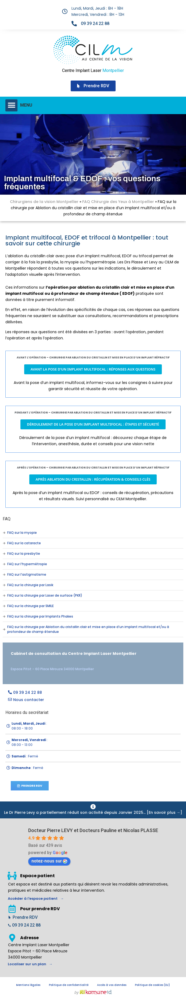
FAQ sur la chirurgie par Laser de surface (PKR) (44, 595)
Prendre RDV (25, 917)
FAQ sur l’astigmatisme (26, 574)
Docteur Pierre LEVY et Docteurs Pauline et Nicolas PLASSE (93, 830)
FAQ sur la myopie (22, 532)
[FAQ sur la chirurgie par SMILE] (4, 606)
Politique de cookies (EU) (152, 985)
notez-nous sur (49, 860)
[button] (11, 105)
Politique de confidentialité (68, 985)
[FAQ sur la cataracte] (4, 543)
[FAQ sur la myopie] (4, 532)
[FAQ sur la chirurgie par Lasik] (4, 585)
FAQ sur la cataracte (24, 543)
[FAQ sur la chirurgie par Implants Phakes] (4, 616)
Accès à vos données (111, 985)
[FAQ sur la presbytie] (4, 553)
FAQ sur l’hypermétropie (27, 564)
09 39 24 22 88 (95, 23)
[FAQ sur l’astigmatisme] (4, 574)
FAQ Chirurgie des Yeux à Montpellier (118, 201)
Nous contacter (28, 699)
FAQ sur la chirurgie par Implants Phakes (40, 616)
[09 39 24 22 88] (74, 23)
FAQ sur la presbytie (23, 553)
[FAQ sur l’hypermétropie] (4, 564)
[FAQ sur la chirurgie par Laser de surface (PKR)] (4, 595)
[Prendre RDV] (9, 917)
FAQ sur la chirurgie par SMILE (30, 606)
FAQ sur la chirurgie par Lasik (30, 585)
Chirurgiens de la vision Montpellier (44, 201)
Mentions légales (28, 985)
